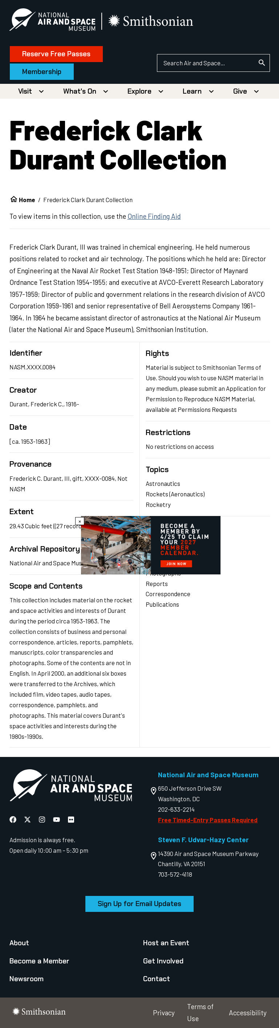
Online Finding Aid (154, 216)
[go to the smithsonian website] (152, 21)
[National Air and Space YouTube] (57, 819)
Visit (25, 91)
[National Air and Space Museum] (52, 21)
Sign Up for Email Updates (139, 903)
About (19, 942)
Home (27, 199)
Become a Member (39, 961)
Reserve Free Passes (57, 53)
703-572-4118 (175, 874)
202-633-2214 (176, 809)
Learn (192, 91)
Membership (42, 71)
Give (240, 91)
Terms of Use (200, 1012)
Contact (156, 978)
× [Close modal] (79, 521)
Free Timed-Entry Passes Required (208, 819)
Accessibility (248, 1012)
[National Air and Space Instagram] (43, 819)
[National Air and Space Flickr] (71, 819)
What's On (79, 91)
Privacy (164, 1012)
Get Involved (163, 961)
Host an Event (166, 942)
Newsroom (26, 978)
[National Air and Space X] (28, 819)
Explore (139, 91)
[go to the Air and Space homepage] (70, 786)
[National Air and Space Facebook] (13, 819)
